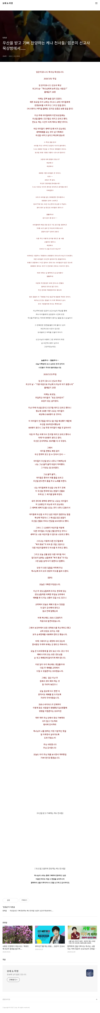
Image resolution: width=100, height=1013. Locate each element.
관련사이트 (6, 999)
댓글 (4, 959)
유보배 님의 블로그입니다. (17, 974)
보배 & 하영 (8, 3)
